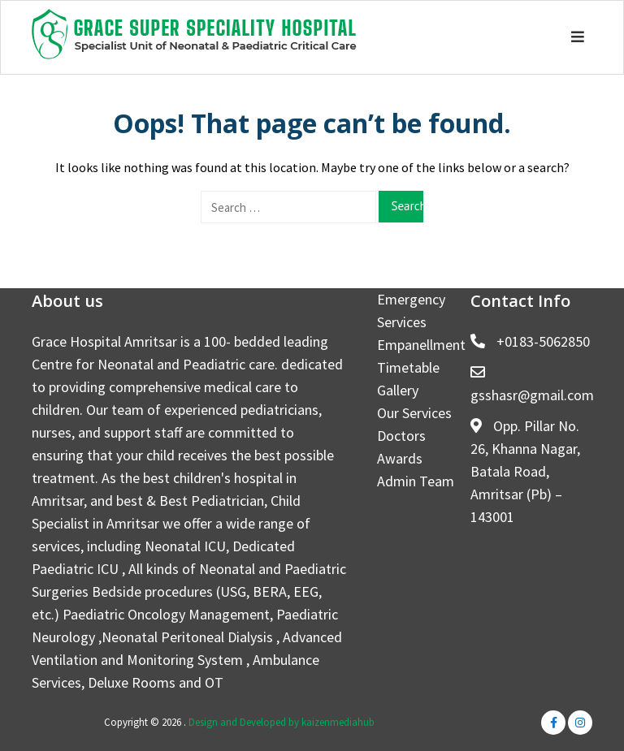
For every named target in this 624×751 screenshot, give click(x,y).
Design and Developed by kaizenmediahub (281, 722)
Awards (399, 458)
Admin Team (415, 481)
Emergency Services (411, 310)
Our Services (414, 413)
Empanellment (421, 344)
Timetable (408, 367)
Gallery (397, 390)
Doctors (401, 435)
